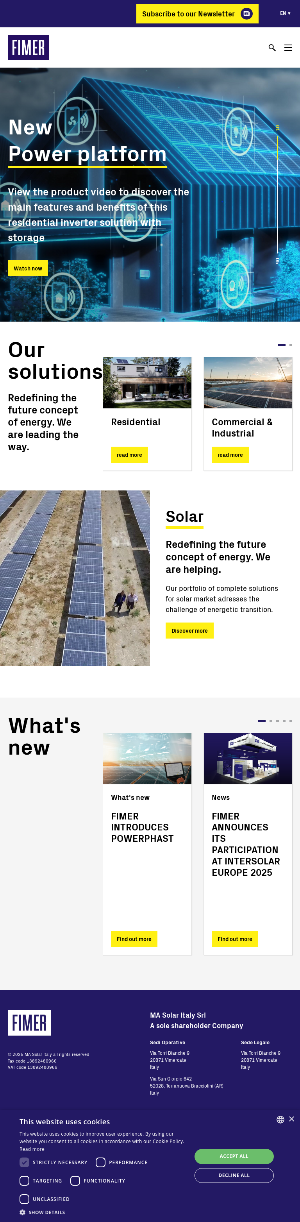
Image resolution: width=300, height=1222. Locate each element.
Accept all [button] (234, 1156)
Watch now (28, 268)
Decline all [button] (234, 1175)
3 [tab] (277, 721)
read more (129, 454)
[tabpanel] (147, 414)
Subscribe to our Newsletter (188, 13)
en (283, 13)
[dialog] (150, 1166)
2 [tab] (290, 345)
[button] (103, 1212)
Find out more (134, 939)
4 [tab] (284, 721)
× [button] (291, 1119)
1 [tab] (282, 345)
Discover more (189, 630)
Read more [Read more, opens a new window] (32, 1149)
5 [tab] (290, 721)
